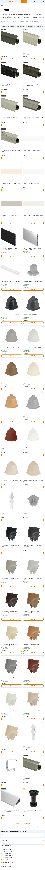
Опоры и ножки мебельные (8, 26)
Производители (9, 4)
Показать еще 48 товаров (22, 823)
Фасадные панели (20, 26)
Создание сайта (4, 868)
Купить (12, 58)
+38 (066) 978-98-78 (8, 857)
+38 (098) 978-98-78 (8, 855)
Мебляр (2, 4)
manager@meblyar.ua (8, 859)
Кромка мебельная (30, 26)
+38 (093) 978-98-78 (8, 853)
